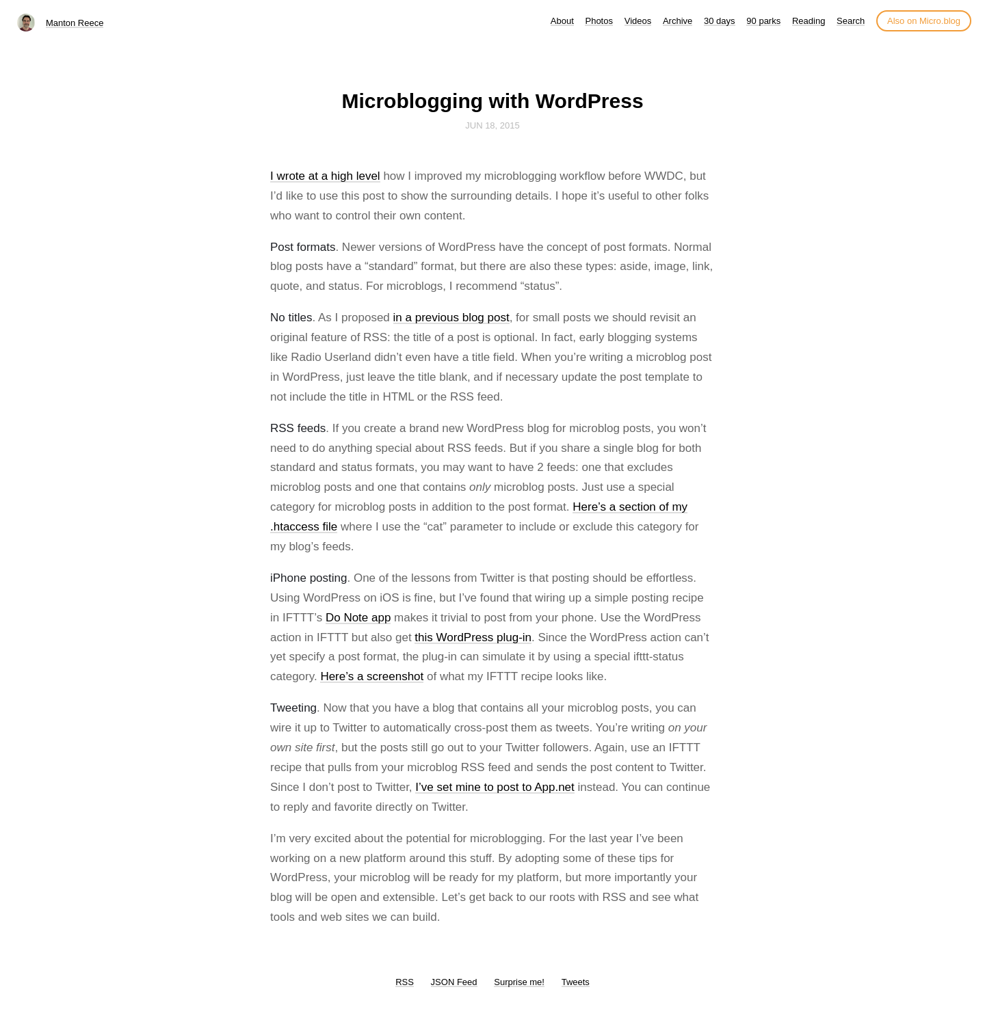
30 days (719, 21)
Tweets (576, 982)
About (562, 21)
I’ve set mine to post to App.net (494, 787)
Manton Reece (75, 23)
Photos (598, 21)
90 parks (763, 21)
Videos (638, 21)
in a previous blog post (451, 317)
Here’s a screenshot (371, 676)
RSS (404, 982)
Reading (808, 21)
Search (851, 21)
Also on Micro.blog (923, 21)
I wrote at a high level (325, 176)
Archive (677, 21)
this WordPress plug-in (473, 637)
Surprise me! (519, 982)
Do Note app (358, 617)
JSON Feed (454, 982)
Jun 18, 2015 (492, 125)
